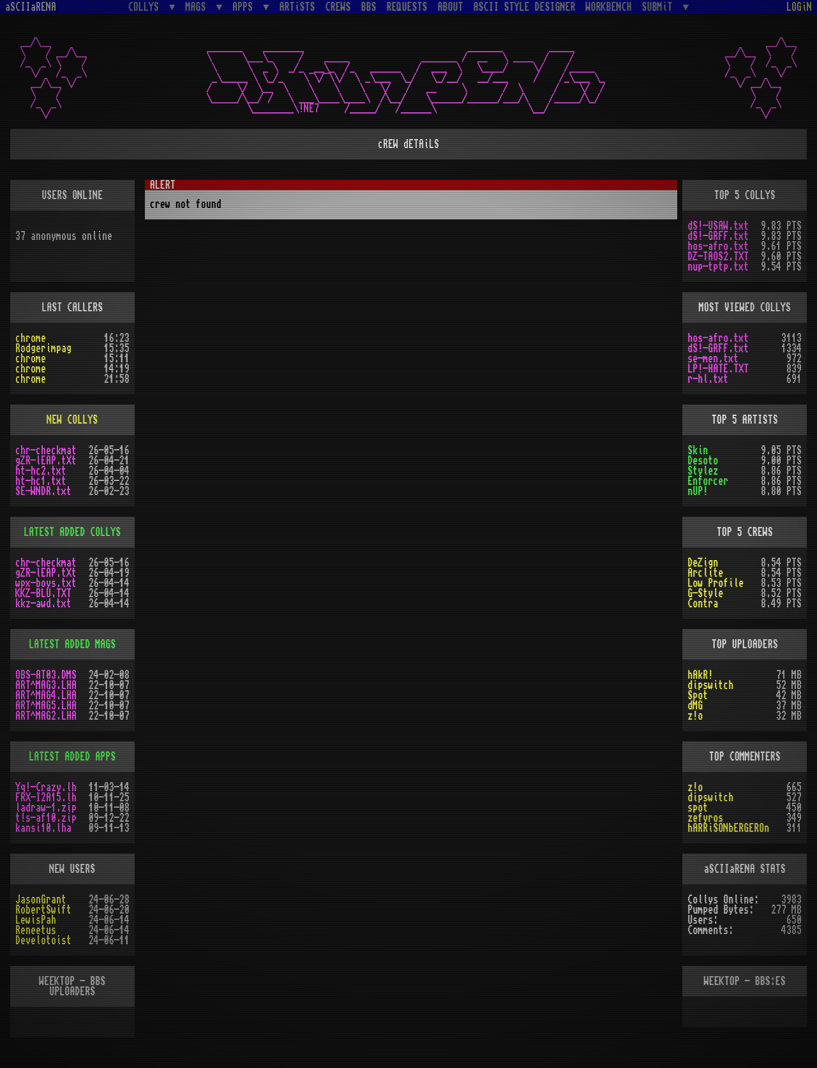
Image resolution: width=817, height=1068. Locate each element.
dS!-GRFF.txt (718, 236)
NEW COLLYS (72, 420)
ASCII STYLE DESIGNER (525, 7)
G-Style (705, 593)
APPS (245, 6)
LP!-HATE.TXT (718, 369)
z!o (695, 716)
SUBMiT (660, 6)
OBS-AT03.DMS (46, 675)
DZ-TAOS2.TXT (718, 256)
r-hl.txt (707, 379)
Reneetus (35, 930)
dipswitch (710, 685)
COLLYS (146, 6)
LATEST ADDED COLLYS (72, 532)
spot (697, 808)
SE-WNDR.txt (43, 491)
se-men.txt (712, 358)
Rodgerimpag (43, 348)
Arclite (705, 573)
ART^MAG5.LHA (46, 706)
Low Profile (715, 583)
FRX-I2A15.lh (46, 797)
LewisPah (35, 920)
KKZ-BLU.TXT (43, 593)
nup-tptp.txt (718, 267)
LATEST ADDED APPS (72, 757)
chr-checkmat (46, 450)
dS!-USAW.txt (718, 226)
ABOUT (450, 7)
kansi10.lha (43, 828)
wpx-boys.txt (46, 583)
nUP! (697, 491)
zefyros (705, 818)
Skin (697, 450)
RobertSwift (43, 910)
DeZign (702, 563)
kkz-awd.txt (43, 603)
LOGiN (799, 7)
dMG (695, 706)
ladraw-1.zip (46, 808)
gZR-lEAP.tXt (46, 461)
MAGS (198, 6)
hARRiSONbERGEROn (728, 828)
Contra (702, 603)
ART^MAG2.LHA (46, 716)
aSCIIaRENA (30, 7)
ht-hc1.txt (40, 481)
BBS (369, 7)
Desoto (702, 461)
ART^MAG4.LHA (46, 695)
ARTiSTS (297, 7)
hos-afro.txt (718, 246)
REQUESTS (407, 7)
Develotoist (43, 940)
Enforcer (707, 481)
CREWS (338, 7)
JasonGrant (40, 899)
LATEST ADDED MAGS (72, 644)
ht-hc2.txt (40, 471)
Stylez (702, 471)
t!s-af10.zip (46, 818)
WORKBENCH (609, 7)
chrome (30, 338)
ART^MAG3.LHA (46, 685)
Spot (697, 695)
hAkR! (700, 675)
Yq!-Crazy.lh (46, 787)
